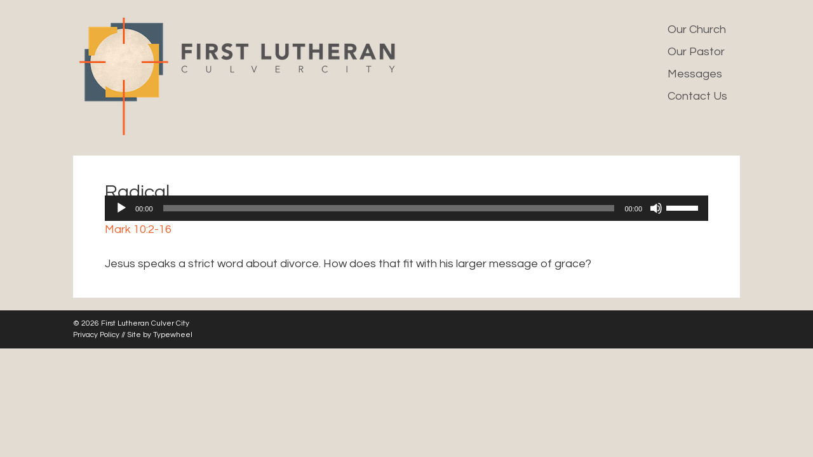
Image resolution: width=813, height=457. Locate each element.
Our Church (697, 29)
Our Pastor (696, 52)
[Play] (121, 208)
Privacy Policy (96, 335)
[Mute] (656, 208)
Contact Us (697, 96)
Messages (695, 74)
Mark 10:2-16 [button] (138, 229)
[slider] (389, 208)
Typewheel (172, 335)
